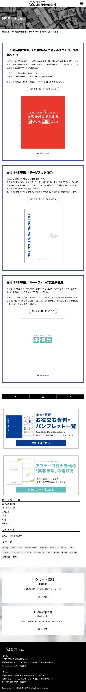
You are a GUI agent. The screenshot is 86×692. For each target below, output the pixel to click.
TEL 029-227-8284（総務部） (15, 665)
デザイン (6, 523)
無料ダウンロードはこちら (43, 311)
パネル (5, 552)
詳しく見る (43, 596)
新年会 (64, 552)
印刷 (4, 519)
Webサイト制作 (31, 547)
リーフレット (39, 552)
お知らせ (6, 511)
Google (6, 547)
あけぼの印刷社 (8, 503)
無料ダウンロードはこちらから (43, 88)
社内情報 (73, 552)
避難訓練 (6, 557)
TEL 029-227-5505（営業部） (15, 682)
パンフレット (16, 552)
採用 (4, 515)
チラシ (71, 547)
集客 (14, 557)
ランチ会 (28, 552)
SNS (20, 547)
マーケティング (8, 507)
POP (14, 547)
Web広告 (43, 547)
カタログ (63, 547)
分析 (49, 552)
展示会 (56, 552)
